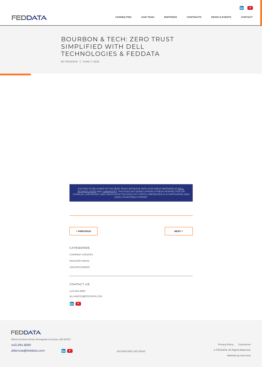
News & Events (221, 17)
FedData (71, 61)
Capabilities (123, 17)
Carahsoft (110, 191)
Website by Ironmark (239, 355)
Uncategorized (79, 267)
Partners (170, 17)
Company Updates (81, 254)
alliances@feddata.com (85, 296)
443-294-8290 (77, 291)
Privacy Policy (226, 344)
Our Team (147, 17)
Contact (247, 17)
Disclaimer (244, 344)
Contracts (194, 17)
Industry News (79, 260)
